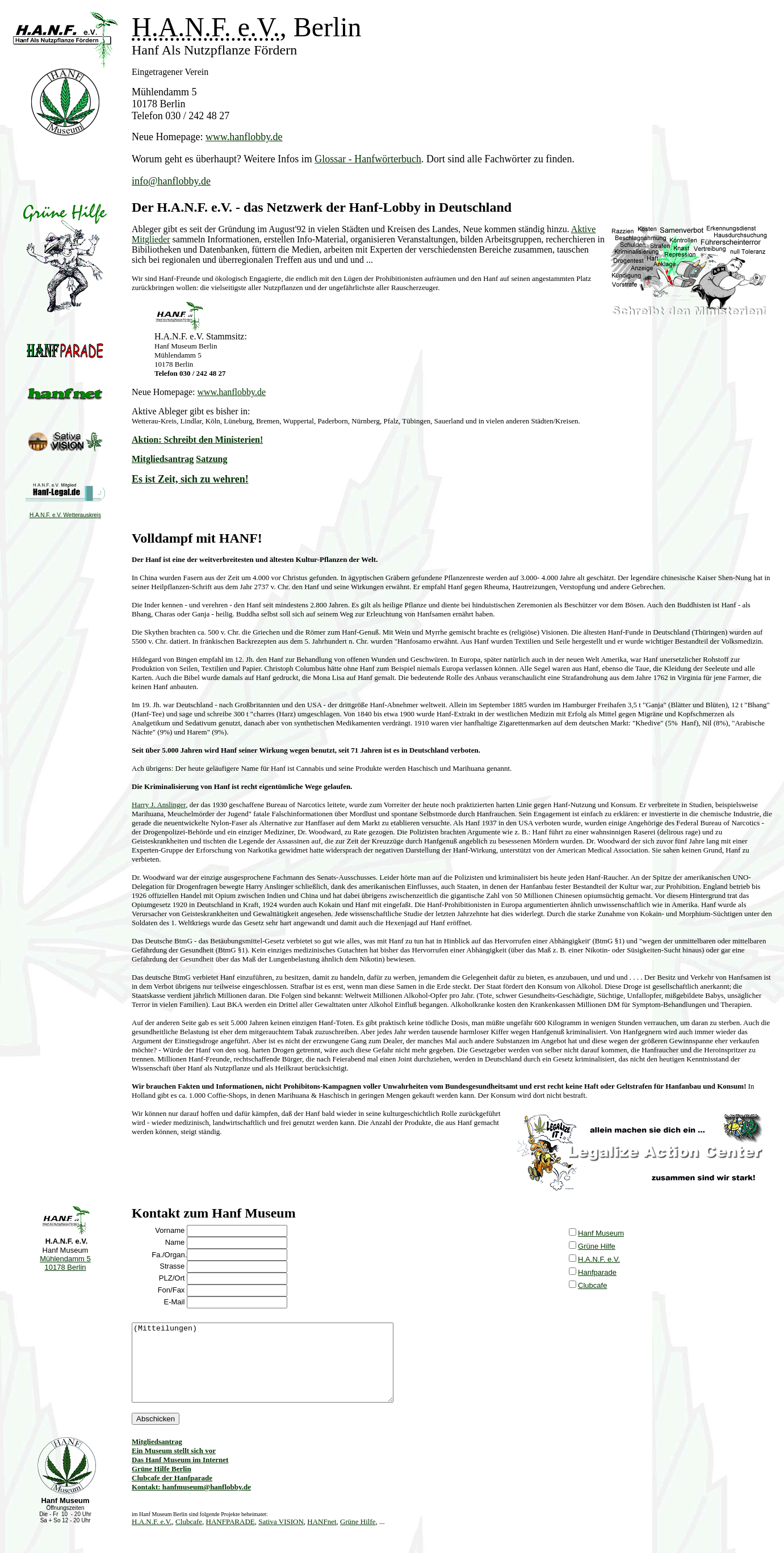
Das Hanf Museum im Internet (180, 1475)
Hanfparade (597, 1272)
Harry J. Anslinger (159, 804)
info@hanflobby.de (171, 181)
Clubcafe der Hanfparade (172, 1493)
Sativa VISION (281, 1537)
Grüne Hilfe (596, 1246)
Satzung (211, 459)
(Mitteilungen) (278, 1370)
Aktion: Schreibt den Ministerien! (197, 439)
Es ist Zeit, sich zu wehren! (190, 479)
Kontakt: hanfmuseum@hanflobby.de (191, 1502)
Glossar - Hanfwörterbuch (368, 159)
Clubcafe (592, 1285)
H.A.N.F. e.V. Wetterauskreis (65, 515)
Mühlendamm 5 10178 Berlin (65, 1262)
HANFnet (321, 1537)
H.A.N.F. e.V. (599, 1259)
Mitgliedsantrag (163, 459)
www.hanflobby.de (244, 136)
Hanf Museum (601, 1233)
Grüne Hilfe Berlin (161, 1484)
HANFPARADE (230, 1537)
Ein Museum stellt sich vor (174, 1466)
